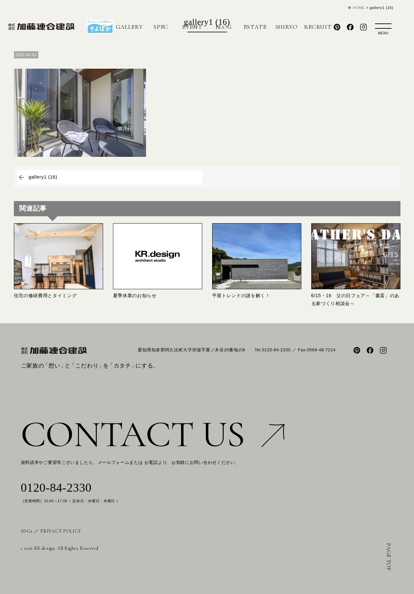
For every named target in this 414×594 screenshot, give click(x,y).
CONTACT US (152, 434)
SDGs (27, 531)
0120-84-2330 (56, 487)
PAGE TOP (388, 557)
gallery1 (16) (43, 177)
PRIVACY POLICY (60, 531)
